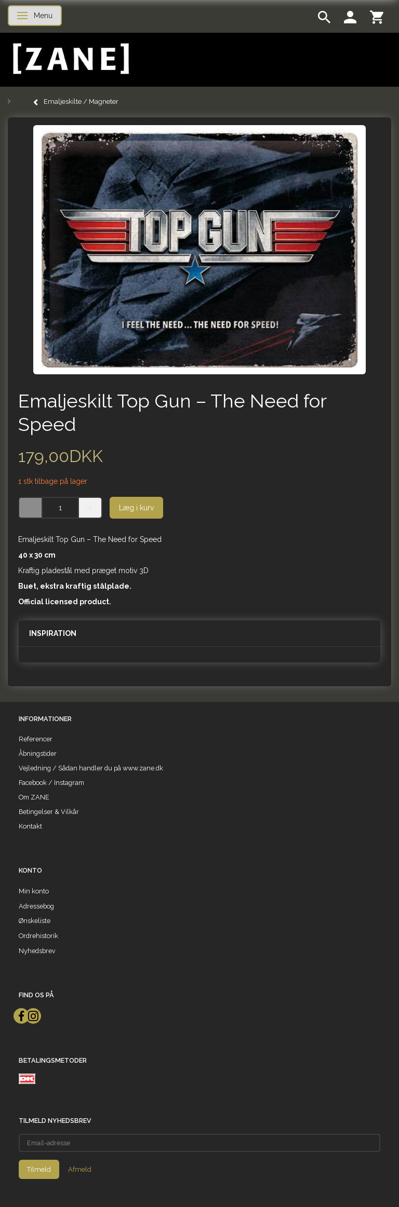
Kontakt (30, 826)
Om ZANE (34, 797)
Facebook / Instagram (51, 782)
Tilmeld (39, 1169)
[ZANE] (70, 58)
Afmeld (79, 1169)
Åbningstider (38, 753)
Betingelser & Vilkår (49, 812)
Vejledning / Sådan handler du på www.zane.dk (91, 768)
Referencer (35, 739)
